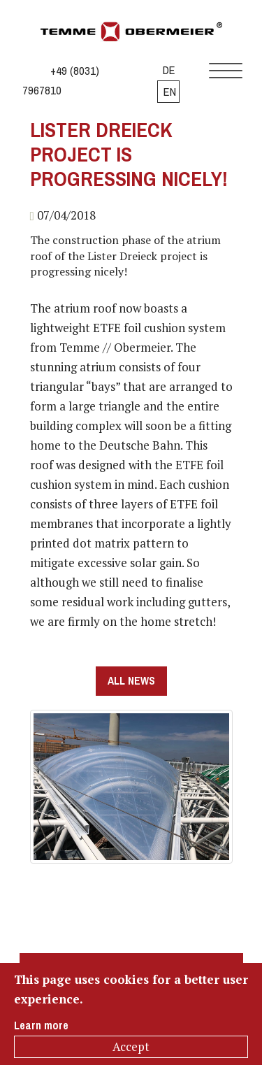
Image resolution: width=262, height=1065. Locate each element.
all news (131, 681)
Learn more (41, 1026)
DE (169, 69)
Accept (131, 1046)
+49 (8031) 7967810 (60, 80)
